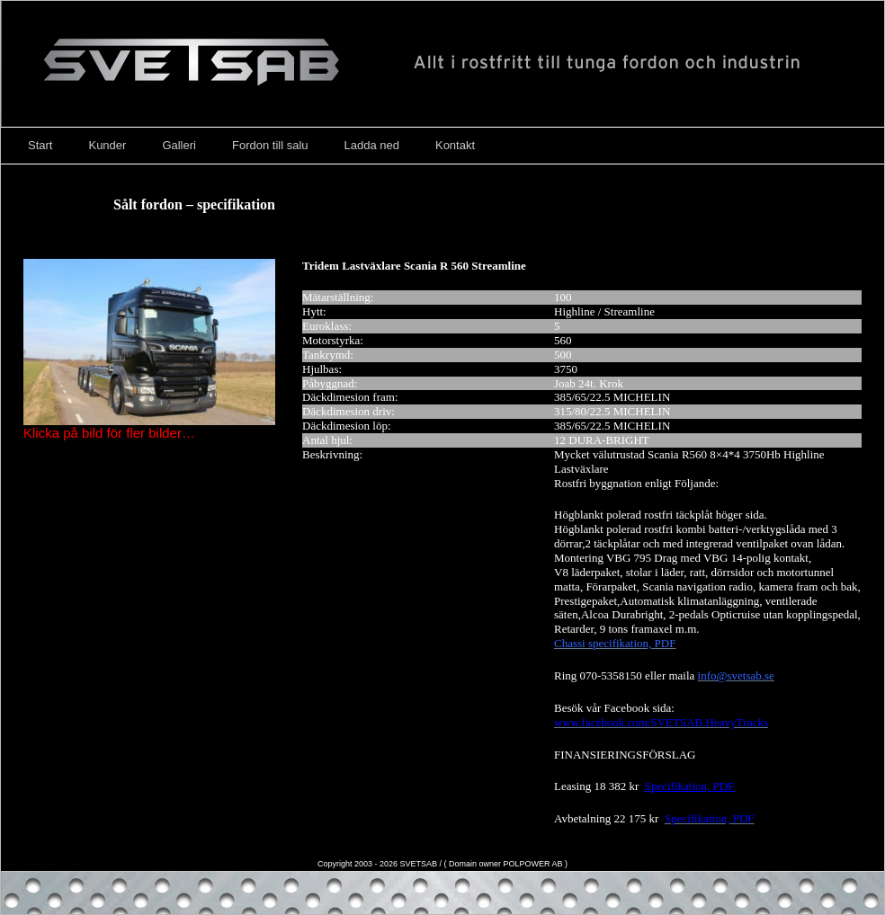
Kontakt (455, 145)
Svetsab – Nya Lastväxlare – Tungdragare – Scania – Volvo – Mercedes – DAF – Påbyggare (442, 64)
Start (40, 145)
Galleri (179, 145)
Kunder (107, 145)
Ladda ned (371, 145)
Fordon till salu (270, 145)
